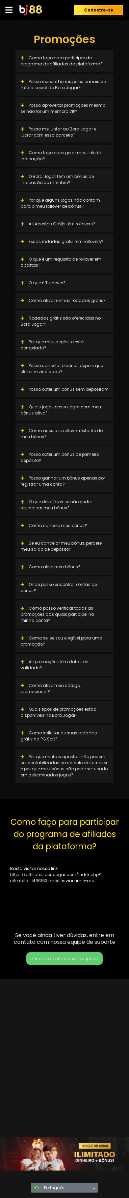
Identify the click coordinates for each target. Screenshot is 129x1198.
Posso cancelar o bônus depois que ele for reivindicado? (62, 368)
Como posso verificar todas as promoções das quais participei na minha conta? (57, 614)
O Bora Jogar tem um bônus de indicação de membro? (57, 179)
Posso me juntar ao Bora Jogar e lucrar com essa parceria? (58, 132)
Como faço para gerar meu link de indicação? (61, 156)
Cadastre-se (98, 10)
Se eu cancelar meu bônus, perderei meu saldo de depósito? (62, 546)
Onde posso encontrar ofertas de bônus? (59, 587)
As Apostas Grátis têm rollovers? (58, 224)
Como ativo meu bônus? (50, 567)
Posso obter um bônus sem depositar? (64, 389)
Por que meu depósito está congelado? (52, 345)
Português (49, 1188)
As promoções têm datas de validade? (54, 665)
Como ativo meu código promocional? (50, 688)
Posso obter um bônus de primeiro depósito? (60, 457)
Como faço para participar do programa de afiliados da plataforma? (62, 61)
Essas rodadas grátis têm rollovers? (62, 241)
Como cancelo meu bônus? (54, 525)
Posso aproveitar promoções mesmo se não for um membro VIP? (63, 108)
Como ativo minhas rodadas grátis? (63, 300)
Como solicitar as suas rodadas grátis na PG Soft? (59, 736)
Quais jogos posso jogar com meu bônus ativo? (61, 410)
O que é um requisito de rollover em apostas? (61, 262)
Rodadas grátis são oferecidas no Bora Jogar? (61, 321)
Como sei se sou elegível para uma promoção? (61, 641)
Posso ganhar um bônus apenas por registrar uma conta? (63, 481)
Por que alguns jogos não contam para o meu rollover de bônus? (60, 203)
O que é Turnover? (43, 283)
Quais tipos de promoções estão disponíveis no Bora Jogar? (58, 712)
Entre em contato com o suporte (64, 958)
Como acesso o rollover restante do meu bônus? (62, 434)
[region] (64, 1154)
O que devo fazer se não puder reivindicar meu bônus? (56, 505)
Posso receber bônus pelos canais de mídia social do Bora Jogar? (63, 84)
